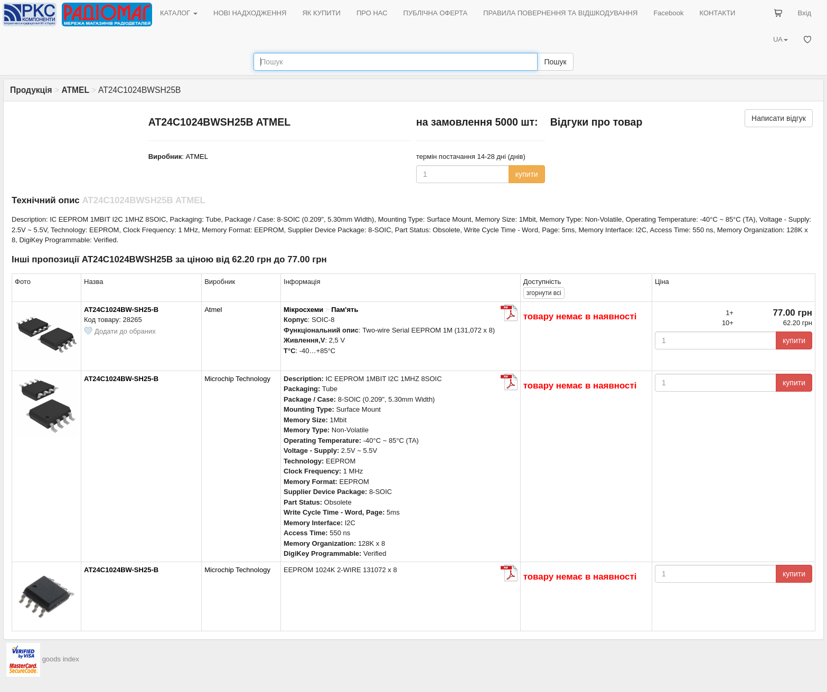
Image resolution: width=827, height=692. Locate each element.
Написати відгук (778, 118)
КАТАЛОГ (179, 13)
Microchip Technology (237, 379)
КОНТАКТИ (717, 13)
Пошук (555, 62)
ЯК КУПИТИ (321, 13)
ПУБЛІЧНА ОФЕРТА (435, 13)
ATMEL (197, 156)
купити (526, 174)
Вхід (805, 13)
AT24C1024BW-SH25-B (121, 310)
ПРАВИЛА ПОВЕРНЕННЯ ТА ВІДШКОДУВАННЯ (560, 13)
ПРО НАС (372, 13)
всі (544, 293)
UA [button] (780, 39)
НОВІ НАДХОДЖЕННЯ (249, 13)
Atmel (213, 310)
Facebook (668, 13)
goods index (60, 659)
